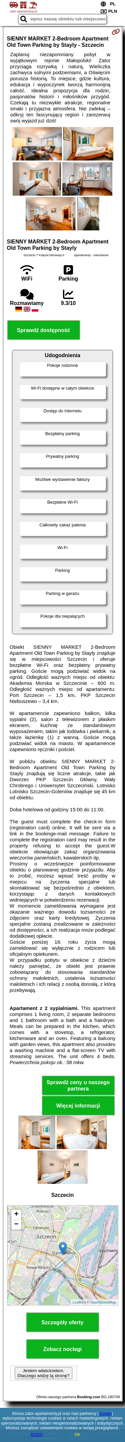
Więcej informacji (78, 1106)
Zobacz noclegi (62, 1349)
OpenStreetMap (103, 1302)
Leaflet (78, 1302)
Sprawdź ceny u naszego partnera (78, 1085)
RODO (37, 1434)
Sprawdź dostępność (43, 330)
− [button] (16, 1225)
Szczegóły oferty (62, 1322)
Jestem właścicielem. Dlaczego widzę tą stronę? (43, 1373)
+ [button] (16, 1215)
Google (105, 1413)
